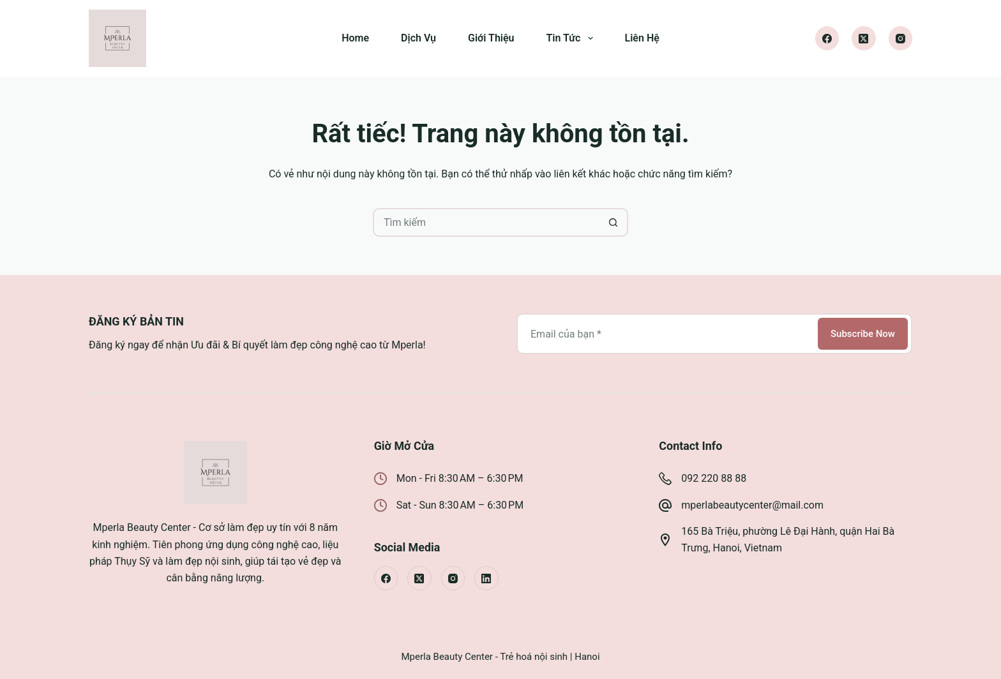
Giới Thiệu (491, 38)
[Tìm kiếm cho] (486, 222)
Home (355, 38)
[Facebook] (827, 38)
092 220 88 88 (713, 478)
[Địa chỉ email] (666, 334)
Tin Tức (572, 38)
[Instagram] (901, 38)
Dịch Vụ (418, 38)
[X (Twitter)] (864, 38)
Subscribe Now (863, 334)
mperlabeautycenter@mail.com (752, 505)
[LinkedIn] (486, 578)
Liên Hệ (642, 38)
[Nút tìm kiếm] (613, 222)
